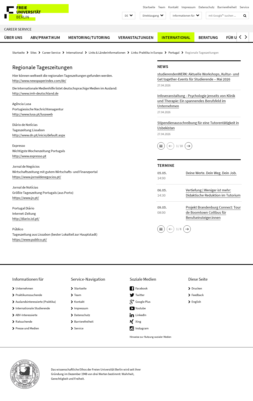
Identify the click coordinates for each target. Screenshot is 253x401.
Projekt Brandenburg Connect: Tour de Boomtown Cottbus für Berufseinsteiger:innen (213, 212)
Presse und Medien (27, 328)
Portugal (173, 52)
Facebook (141, 288)
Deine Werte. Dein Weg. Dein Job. (211, 173)
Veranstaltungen (135, 37)
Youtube (140, 308)
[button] (128, 15)
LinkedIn (140, 315)
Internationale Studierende (33, 308)
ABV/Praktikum (45, 37)
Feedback (198, 295)
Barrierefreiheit (227, 7)
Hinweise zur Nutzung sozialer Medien (150, 337)
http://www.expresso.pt (29, 156)
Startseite (149, 7)
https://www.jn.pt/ (25, 197)
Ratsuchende (24, 321)
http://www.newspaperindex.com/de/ (39, 80)
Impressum (188, 7)
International (176, 37)
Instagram (142, 328)
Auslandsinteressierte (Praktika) (36, 302)
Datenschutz (206, 7)
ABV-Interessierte (26, 315)
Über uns (13, 37)
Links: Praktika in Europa (147, 52)
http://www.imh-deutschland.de (35, 93)
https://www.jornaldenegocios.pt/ (36, 177)
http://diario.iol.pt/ (25, 218)
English (196, 302)
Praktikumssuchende (29, 295)
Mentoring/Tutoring (89, 37)
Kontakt (173, 7)
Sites (33, 52)
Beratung (208, 37)
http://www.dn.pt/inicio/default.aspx (38, 135)
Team (161, 7)
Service (244, 7)
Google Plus (142, 302)
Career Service (18, 29)
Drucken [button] (197, 288)
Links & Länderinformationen (107, 52)
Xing (138, 321)
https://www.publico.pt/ (29, 239)
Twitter (139, 295)
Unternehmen (24, 288)
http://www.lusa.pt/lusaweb (32, 114)
